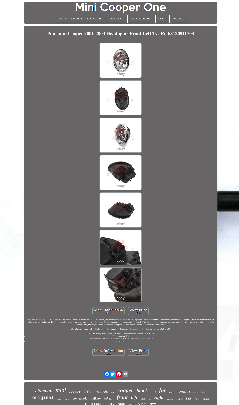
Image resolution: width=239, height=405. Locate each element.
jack (112, 393)
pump (206, 399)
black (142, 390)
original (43, 397)
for (162, 390)
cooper (125, 390)
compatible (75, 392)
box (143, 398)
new (87, 391)
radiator (95, 398)
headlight (101, 391)
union (59, 399)
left (134, 397)
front (122, 397)
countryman (188, 391)
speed (153, 392)
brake (67, 399)
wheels (172, 392)
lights (203, 392)
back (188, 398)
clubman (43, 390)
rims (197, 399)
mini (61, 390)
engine (179, 399)
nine (149, 399)
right (159, 397)
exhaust (108, 398)
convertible (80, 398)
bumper (170, 399)
